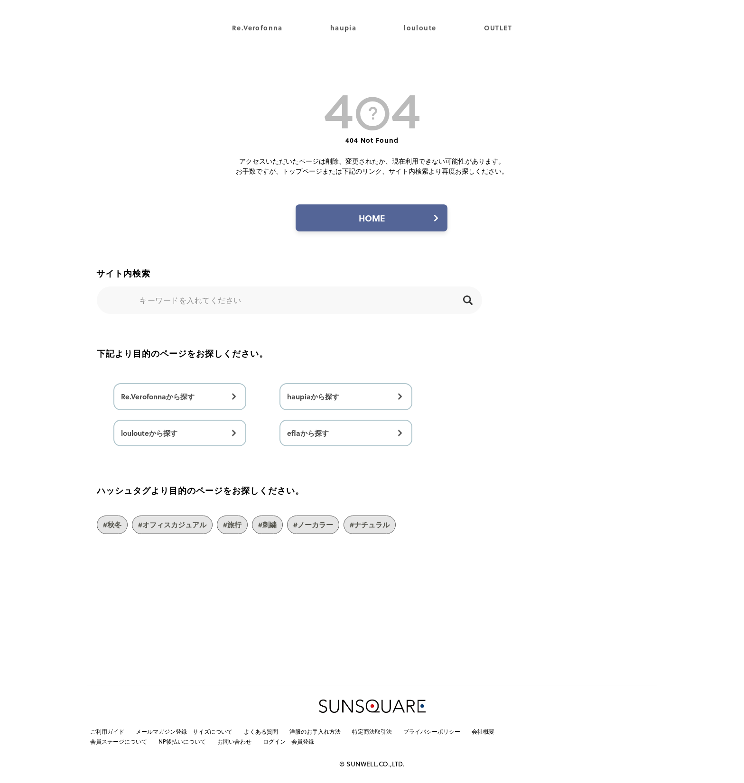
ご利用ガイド (107, 731)
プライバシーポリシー (431, 731)
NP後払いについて (182, 741)
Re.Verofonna (257, 28)
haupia (343, 28)
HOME (372, 218)
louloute (420, 28)
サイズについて (212, 731)
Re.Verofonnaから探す (158, 396)
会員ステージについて (118, 741)
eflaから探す (308, 433)
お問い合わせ (234, 741)
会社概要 (483, 731)
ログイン (274, 741)
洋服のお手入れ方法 (315, 731)
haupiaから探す (313, 396)
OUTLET (498, 28)
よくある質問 (261, 731)
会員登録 (302, 741)
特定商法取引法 (372, 731)
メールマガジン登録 (161, 731)
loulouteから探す (149, 433)
